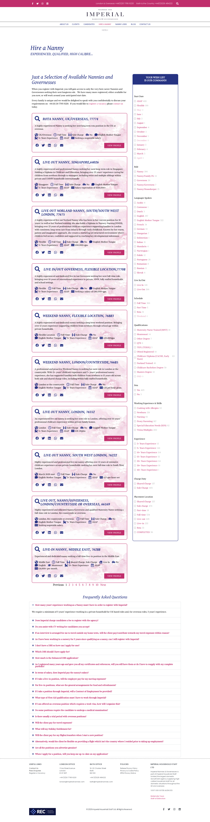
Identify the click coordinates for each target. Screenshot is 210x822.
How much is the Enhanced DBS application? (56, 660)
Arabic (140, 205)
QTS (139, 345)
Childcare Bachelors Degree (150, 370)
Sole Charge (142, 490)
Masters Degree (144, 374)
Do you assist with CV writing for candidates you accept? (62, 629)
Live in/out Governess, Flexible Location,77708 (84, 272)
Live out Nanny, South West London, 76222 (80, 458)
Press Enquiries (35, 773)
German (141, 231)
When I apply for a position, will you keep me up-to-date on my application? (71, 756)
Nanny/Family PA (145, 178)
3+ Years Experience (146, 446)
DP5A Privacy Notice (128, 776)
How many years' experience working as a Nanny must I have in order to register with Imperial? (81, 607)
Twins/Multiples (145, 432)
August (140, 125)
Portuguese (142, 262)
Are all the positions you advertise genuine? (56, 750)
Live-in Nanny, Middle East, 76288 (71, 552)
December (142, 143)
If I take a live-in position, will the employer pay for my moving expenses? (70, 681)
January (140, 147)
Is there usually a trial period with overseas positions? (60, 719)
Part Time (141, 310)
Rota (139, 314)
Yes (138, 392)
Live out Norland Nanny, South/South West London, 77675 (80, 215)
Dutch (140, 214)
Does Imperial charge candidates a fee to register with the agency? (66, 623)
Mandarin (142, 249)
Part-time (141, 513)
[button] (177, 3)
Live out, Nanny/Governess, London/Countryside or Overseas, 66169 (75, 505)
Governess (142, 183)
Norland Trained (145, 365)
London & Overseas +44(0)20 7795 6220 (115, 3)
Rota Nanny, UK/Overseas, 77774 (70, 122)
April (139, 160)
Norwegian (142, 253)
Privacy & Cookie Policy (129, 773)
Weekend (141, 318)
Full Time (141, 305)
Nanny (140, 174)
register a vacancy (97, 106)
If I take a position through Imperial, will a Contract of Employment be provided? (73, 694)
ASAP (139, 103)
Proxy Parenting (145, 424)
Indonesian (142, 240)
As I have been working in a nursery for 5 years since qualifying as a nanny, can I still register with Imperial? (87, 642)
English (140, 218)
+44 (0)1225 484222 (98, 780)
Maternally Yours (157, 799)
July (139, 121)
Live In (140, 287)
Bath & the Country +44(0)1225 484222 (154, 3)
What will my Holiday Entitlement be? (53, 731)
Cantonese (142, 209)
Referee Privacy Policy (128, 771)
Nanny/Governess (145, 187)
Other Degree (143, 341)
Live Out (141, 292)
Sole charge (142, 508)
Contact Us (33, 771)
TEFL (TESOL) (144, 350)
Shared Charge (144, 486)
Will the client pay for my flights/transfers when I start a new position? (69, 738)
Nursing (141, 419)
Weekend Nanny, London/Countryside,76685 (80, 365)
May (139, 112)
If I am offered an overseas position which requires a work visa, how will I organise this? (77, 706)
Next (103, 587)
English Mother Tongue (148, 223)
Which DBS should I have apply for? (52, 654)
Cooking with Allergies (148, 410)
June (139, 117)
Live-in (140, 526)
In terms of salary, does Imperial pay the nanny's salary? (62, 675)
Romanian (142, 266)
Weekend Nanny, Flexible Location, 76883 (78, 318)
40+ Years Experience (147, 472)
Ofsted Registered (145, 354)
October (141, 134)
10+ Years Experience (147, 455)
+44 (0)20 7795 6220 (67, 780)
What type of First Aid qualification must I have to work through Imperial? (70, 700)
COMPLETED (143, 534)
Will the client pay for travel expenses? (53, 725)
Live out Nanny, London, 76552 (69, 415)
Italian (140, 244)
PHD (139, 379)
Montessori (142, 337)
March (140, 156)
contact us (118, 106)
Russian (140, 271)
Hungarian (142, 236)
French (140, 227)
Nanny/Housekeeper (147, 191)
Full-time (141, 517)
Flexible (140, 108)
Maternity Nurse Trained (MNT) (152, 332)
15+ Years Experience (147, 459)
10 (97, 587)
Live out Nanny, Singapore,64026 (71, 165)
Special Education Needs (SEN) (151, 428)
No (138, 397)
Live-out (141, 521)
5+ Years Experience (146, 450)
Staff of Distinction (158, 801)
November (142, 138)
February (141, 151)
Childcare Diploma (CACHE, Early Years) (153, 360)
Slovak (140, 275)
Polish (140, 257)
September (142, 130)
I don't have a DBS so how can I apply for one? (57, 648)
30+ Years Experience (147, 468)
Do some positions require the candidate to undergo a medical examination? (71, 712)
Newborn (141, 415)
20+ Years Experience (147, 463)
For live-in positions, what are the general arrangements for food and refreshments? (75, 687)
